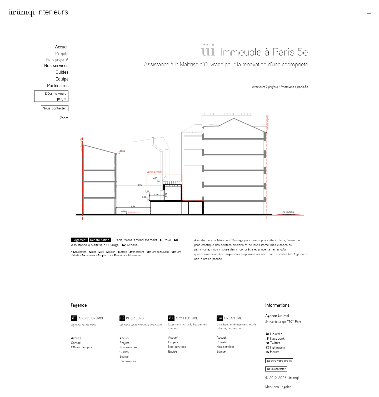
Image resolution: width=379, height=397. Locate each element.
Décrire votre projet (279, 361)
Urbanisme (229, 318)
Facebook (275, 338)
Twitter (272, 342)
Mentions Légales (278, 386)
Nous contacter (54, 108)
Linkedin (273, 333)
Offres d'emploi (81, 347)
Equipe (62, 79)
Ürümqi (21, 13)
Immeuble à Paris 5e (294, 87)
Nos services (56, 65)
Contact (76, 343)
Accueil (61, 46)
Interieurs (52, 11)
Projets (61, 53)
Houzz (272, 351)
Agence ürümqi (87, 318)
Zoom (64, 118)
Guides (62, 72)
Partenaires (57, 85)
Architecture (183, 318)
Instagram (275, 347)
